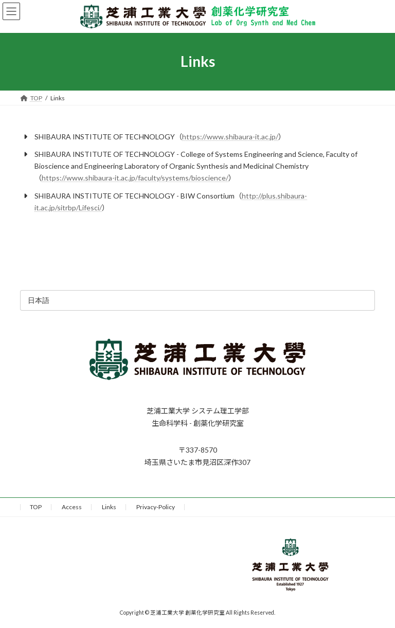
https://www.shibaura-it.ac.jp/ (230, 136)
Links (109, 507)
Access (72, 507)
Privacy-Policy (155, 507)
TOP (36, 507)
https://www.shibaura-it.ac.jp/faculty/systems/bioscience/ (135, 177)
